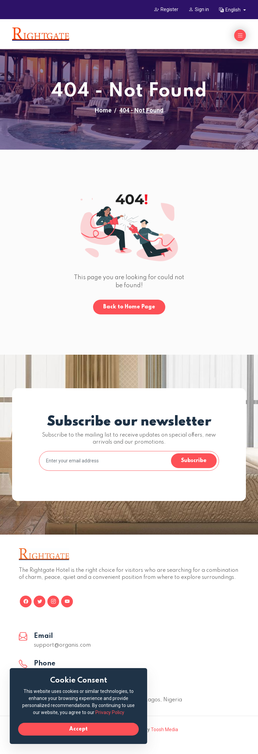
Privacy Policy (108, 712)
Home (103, 110)
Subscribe (194, 460)
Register (166, 9)
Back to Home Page (129, 307)
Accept (77, 729)
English (230, 9)
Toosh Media (164, 729)
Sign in (198, 9)
